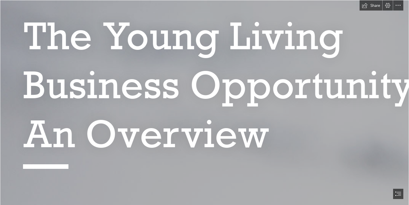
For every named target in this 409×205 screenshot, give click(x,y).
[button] (371, 5)
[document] (204, 102)
